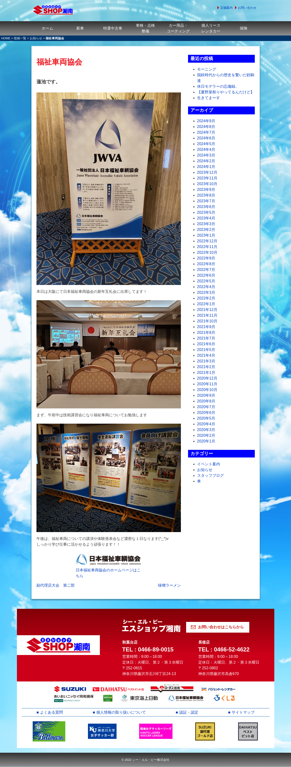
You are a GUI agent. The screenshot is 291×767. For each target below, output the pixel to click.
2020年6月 (206, 413)
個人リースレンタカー (210, 28)
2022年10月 (207, 252)
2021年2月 (206, 367)
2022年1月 (206, 304)
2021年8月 (206, 332)
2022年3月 (206, 292)
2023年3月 (206, 224)
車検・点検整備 (145, 28)
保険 (243, 28)
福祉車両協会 (59, 62)
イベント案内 (208, 464)
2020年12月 (207, 378)
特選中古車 (112, 28)
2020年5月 (206, 418)
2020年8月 (206, 401)
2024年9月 (206, 121)
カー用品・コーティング (178, 28)
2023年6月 (206, 207)
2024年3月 (206, 155)
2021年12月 (207, 310)
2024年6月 (206, 138)
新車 (80, 28)
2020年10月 (207, 390)
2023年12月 (207, 172)
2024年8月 (206, 127)
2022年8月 (206, 264)
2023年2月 (206, 230)
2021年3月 (206, 361)
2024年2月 (206, 161)
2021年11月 (207, 315)
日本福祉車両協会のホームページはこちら (108, 573)
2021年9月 (206, 327)
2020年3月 (206, 430)
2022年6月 (206, 275)
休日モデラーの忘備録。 (218, 86)
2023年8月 (206, 195)
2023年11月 (207, 178)
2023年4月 (206, 218)
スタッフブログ (210, 475)
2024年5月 (206, 144)
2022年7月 (206, 270)
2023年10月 (207, 184)
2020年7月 (206, 407)
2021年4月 (206, 355)
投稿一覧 (20, 38)
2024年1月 (206, 167)
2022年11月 (207, 247)
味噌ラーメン (169, 585)
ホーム (47, 28)
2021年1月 (206, 373)
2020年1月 (206, 441)
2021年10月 (207, 321)
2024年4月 (206, 149)
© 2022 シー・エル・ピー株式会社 (145, 760)
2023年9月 (206, 190)
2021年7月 (206, 338)
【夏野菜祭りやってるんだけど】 (225, 92)
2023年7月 (206, 201)
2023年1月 (206, 235)
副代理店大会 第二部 (55, 585)
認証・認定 (188, 712)
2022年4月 (206, 287)
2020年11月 (207, 384)
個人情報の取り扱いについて (121, 712)
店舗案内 (226, 8)
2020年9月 (206, 395)
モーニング (206, 69)
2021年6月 (206, 344)
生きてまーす (208, 98)
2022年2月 (206, 298)
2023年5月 (206, 212)
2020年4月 (206, 424)
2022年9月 (206, 258)
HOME (5, 38)
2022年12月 (207, 241)
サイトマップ (243, 712)
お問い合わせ (247, 8)
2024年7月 (206, 132)
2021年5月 (206, 350)
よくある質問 (51, 712)
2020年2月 (206, 435)
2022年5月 (206, 281)
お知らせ (36, 38)
